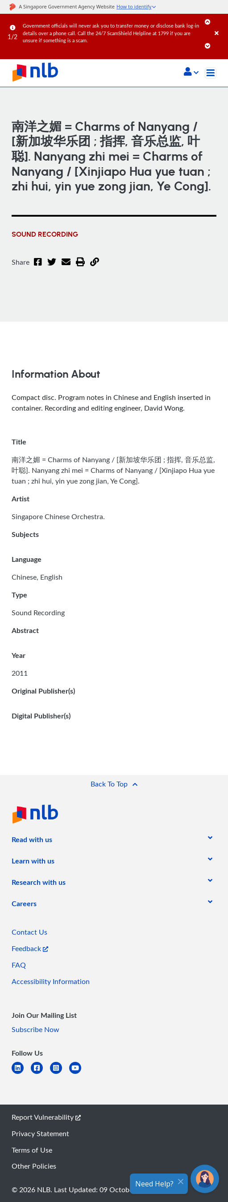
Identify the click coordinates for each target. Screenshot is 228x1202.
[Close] (220, 24)
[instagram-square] (59, 1073)
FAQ (19, 965)
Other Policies (34, 1166)
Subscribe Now (35, 1029)
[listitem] (32, 841)
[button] (191, 72)
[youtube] (78, 1073)
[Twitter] (51, 267)
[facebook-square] (40, 1073)
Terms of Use (32, 1150)
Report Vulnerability (46, 1117)
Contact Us (29, 932)
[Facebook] (38, 267)
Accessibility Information (51, 981)
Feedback (30, 948)
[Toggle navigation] (210, 73)
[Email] (66, 267)
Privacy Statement (40, 1133)
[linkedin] (21, 1073)
